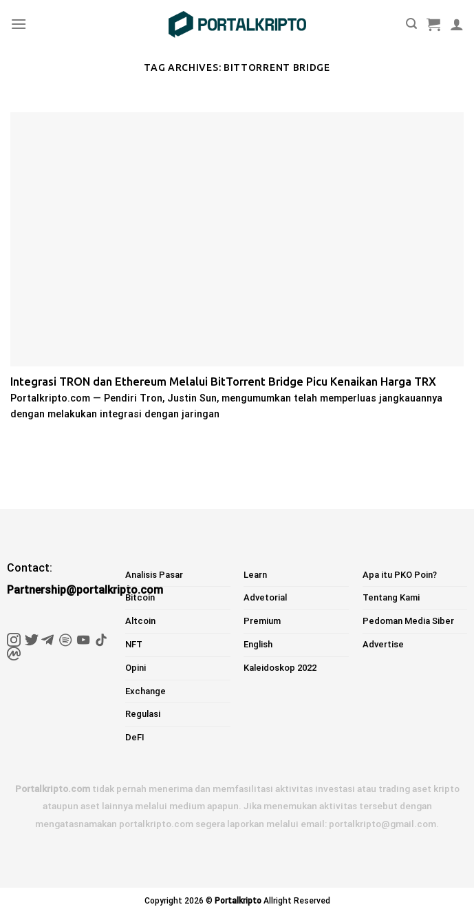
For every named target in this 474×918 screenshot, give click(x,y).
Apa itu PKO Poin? (400, 575)
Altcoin (140, 621)
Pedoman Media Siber (408, 621)
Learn (255, 575)
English (258, 644)
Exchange (145, 691)
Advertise (383, 644)
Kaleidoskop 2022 (280, 668)
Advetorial (265, 597)
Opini (135, 668)
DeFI (134, 737)
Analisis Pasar (154, 575)
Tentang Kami (391, 597)
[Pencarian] (411, 23)
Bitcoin (140, 597)
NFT (133, 644)
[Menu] (18, 24)
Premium (262, 621)
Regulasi (142, 714)
